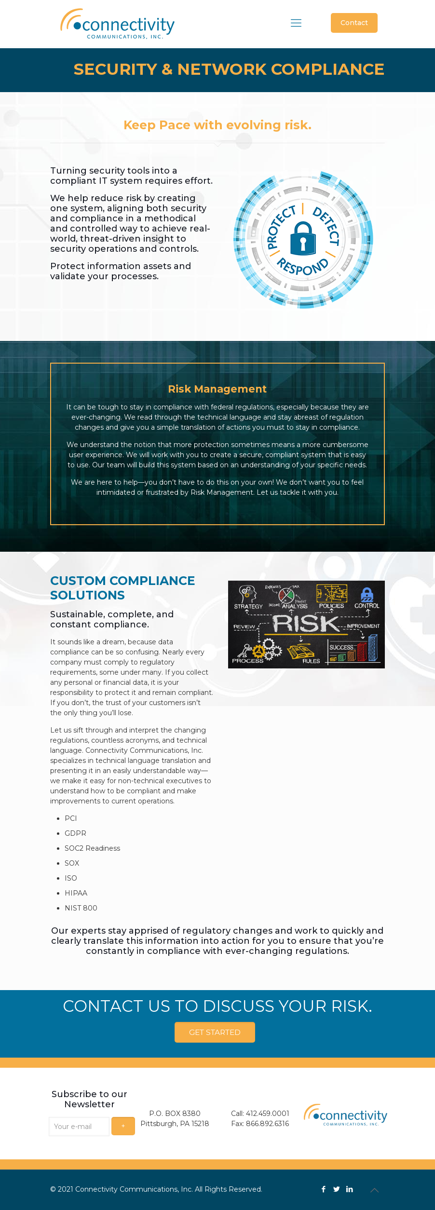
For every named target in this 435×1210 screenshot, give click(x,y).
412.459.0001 (267, 1113)
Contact (354, 22)
